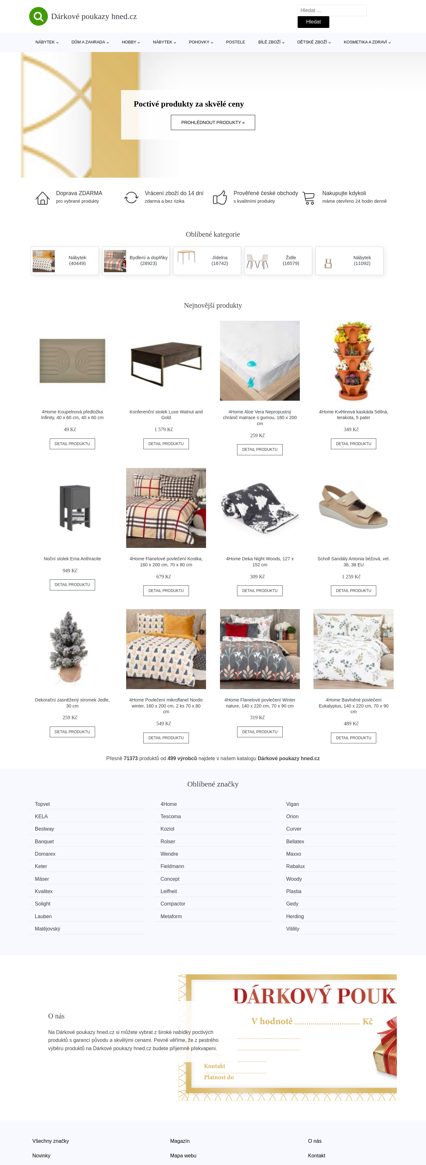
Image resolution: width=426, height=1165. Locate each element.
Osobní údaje (185, 1128)
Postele (235, 42)
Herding (140, 887)
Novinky (41, 1113)
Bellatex (329, 828)
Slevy (38, 1128)
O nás (315, 1099)
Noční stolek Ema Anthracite (72, 558)
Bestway (235, 816)
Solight (45, 875)
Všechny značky (50, 1099)
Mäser (233, 851)
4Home (140, 804)
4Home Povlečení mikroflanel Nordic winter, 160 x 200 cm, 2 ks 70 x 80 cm (166, 705)
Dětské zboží (312, 42)
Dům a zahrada (88, 42)
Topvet (44, 804)
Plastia (327, 863)
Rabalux (141, 851)
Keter (326, 840)
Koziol (327, 816)
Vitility (326, 887)
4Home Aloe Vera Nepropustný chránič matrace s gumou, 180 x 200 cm (260, 417)
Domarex (47, 840)
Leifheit (234, 863)
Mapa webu (183, 1113)
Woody (45, 863)
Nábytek (45, 42)
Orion (138, 816)
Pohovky (199, 42)
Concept (329, 851)
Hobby (129, 42)
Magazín (180, 1099)
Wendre (140, 840)
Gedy (232, 875)
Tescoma (47, 816)
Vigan (232, 804)
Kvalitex (140, 863)
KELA (326, 804)
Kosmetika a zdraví (365, 42)
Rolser (233, 828)
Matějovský (238, 887)
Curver (44, 828)
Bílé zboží (269, 42)
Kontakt (316, 1113)
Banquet (141, 828)
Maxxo (233, 840)
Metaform (48, 887)
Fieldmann (49, 851)
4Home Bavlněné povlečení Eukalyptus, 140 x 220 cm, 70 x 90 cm (354, 705)
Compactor (144, 875)
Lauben (328, 875)
